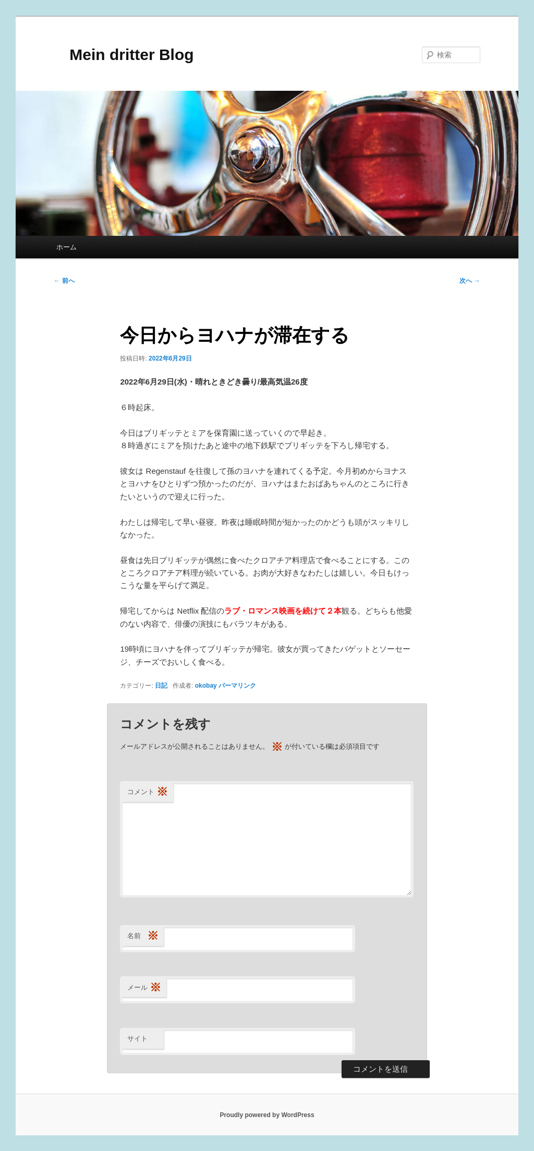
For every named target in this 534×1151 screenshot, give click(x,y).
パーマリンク (237, 685)
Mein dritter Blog (123, 54)
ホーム (66, 247)
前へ (64, 280)
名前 (143, 936)
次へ (469, 280)
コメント (147, 792)
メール (144, 988)
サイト (137, 1038)
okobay (206, 685)
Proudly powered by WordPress (267, 1115)
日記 (161, 685)
